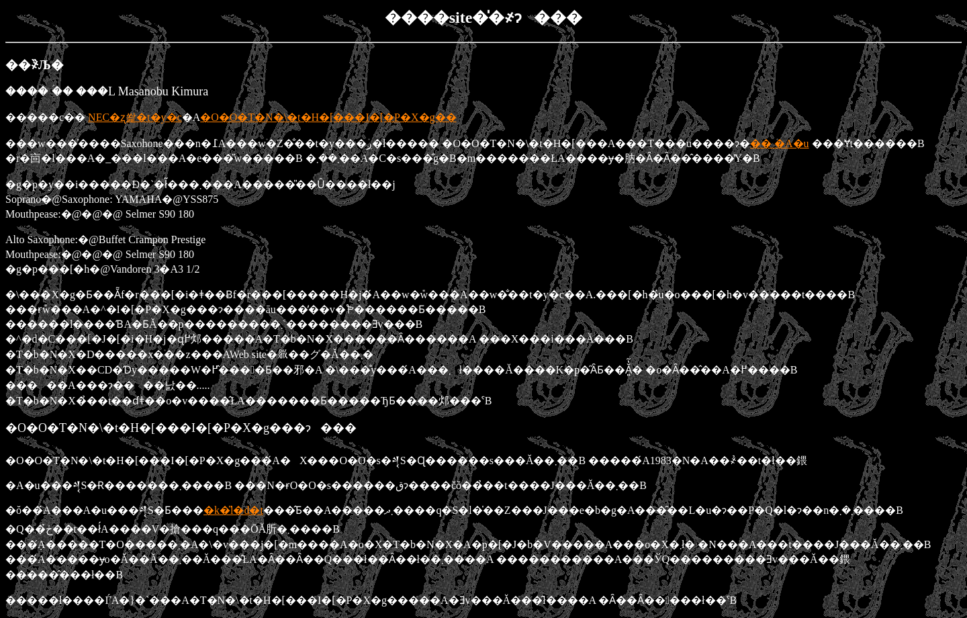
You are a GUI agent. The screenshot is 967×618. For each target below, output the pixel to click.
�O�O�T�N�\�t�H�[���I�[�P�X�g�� (328, 117)
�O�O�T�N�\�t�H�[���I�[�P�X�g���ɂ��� (181, 428)
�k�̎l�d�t (233, 510)
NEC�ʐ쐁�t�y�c (135, 117)
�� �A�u (779, 143)
